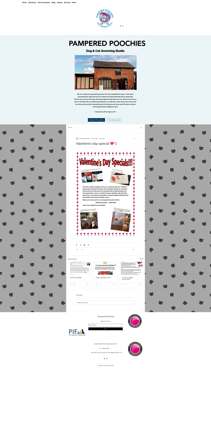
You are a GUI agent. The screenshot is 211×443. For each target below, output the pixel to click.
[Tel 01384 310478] (114, 120)
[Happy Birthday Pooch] (105, 268)
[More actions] (134, 139)
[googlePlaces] (120, 26)
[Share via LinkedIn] (84, 245)
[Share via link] (88, 245)
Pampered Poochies (106, 316)
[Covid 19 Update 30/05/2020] (131, 268)
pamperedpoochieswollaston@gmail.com (105, 344)
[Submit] (105, 328)
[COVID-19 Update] (79, 268)
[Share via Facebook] (76, 245)
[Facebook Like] (23, 6)
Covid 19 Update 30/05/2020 (127, 278)
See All (141, 258)
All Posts (70, 127)
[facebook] (123, 26)
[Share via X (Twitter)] (80, 245)
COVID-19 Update (76, 277)
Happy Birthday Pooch (103, 277)
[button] (141, 127)
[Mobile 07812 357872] (96, 120)
